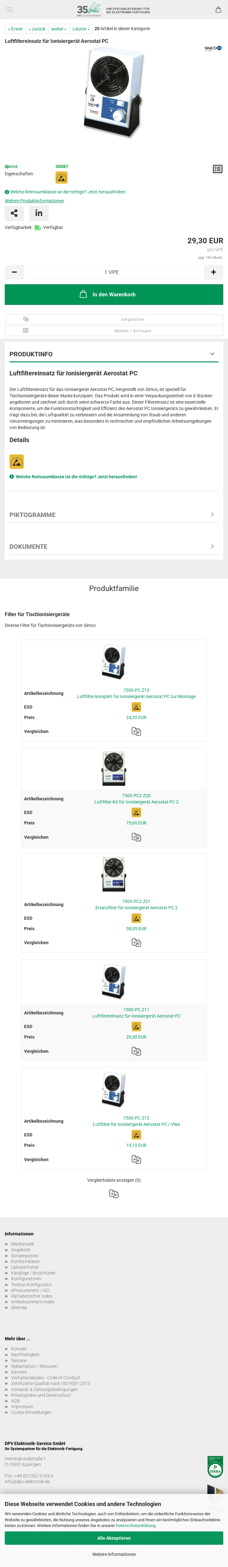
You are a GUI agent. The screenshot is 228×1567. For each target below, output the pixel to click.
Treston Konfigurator (31, 1284)
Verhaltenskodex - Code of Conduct (45, 1377)
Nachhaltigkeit (25, 1354)
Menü (9, 9)
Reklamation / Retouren (34, 1366)
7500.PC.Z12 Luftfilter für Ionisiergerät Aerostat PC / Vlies (136, 1121)
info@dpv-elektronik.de (27, 1481)
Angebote (20, 1249)
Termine (19, 1360)
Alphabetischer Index (31, 1296)
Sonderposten (25, 1255)
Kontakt (19, 1348)
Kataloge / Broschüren (33, 1272)
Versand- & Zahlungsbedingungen (44, 1389)
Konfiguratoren (26, 1278)
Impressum (22, 1406)
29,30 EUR (136, 1036)
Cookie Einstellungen (31, 1412)
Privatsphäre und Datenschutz (41, 1395)
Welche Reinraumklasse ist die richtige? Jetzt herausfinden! (68, 191)
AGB (15, 1400)
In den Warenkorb (107, 294)
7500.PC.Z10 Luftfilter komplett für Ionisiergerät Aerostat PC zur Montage (136, 693)
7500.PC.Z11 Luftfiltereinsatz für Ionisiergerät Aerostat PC (136, 1013)
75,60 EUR (136, 822)
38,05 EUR (136, 928)
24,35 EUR (136, 717)
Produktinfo (31, 354)
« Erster (15, 28)
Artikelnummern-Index (33, 1301)
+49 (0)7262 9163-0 (33, 1475)
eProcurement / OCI (30, 1290)
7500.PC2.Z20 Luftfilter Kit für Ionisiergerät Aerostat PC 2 (136, 798)
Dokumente (28, 546)
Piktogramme (32, 515)
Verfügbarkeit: (19, 227)
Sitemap (19, 1307)
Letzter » (81, 28)
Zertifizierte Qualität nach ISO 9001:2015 (50, 1383)
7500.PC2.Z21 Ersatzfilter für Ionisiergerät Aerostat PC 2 (136, 904)
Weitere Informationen (114, 1554)
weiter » (59, 28)
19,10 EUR (136, 1145)
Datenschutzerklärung (135, 1525)
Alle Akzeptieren (114, 1538)
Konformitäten (25, 1261)
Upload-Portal (24, 1267)
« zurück (37, 28)
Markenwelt (22, 1244)
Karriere (19, 1372)
